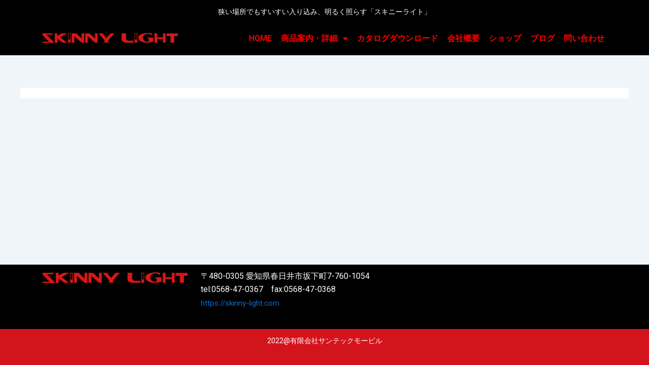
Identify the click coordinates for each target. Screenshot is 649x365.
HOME (260, 38)
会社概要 (463, 38)
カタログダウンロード (397, 38)
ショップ (505, 38)
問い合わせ (584, 38)
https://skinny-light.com (242, 303)
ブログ (542, 38)
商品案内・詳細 (314, 38)
